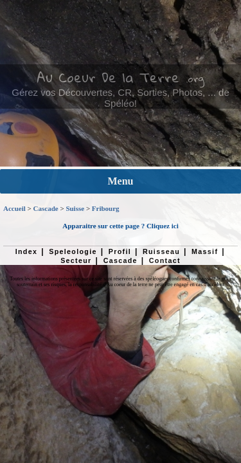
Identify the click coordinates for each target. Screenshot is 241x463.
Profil (120, 251)
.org (195, 78)
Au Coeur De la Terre (108, 77)
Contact (165, 260)
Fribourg (106, 208)
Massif (205, 251)
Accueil (14, 208)
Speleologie (72, 251)
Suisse (75, 208)
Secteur (75, 260)
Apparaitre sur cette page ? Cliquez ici (120, 226)
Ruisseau (161, 251)
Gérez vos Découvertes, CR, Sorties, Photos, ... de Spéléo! (120, 98)
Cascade (45, 208)
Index (26, 251)
